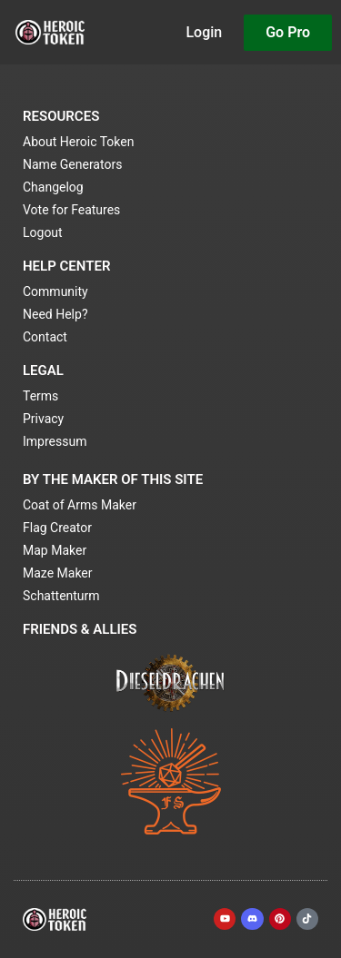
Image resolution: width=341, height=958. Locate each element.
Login (204, 32)
